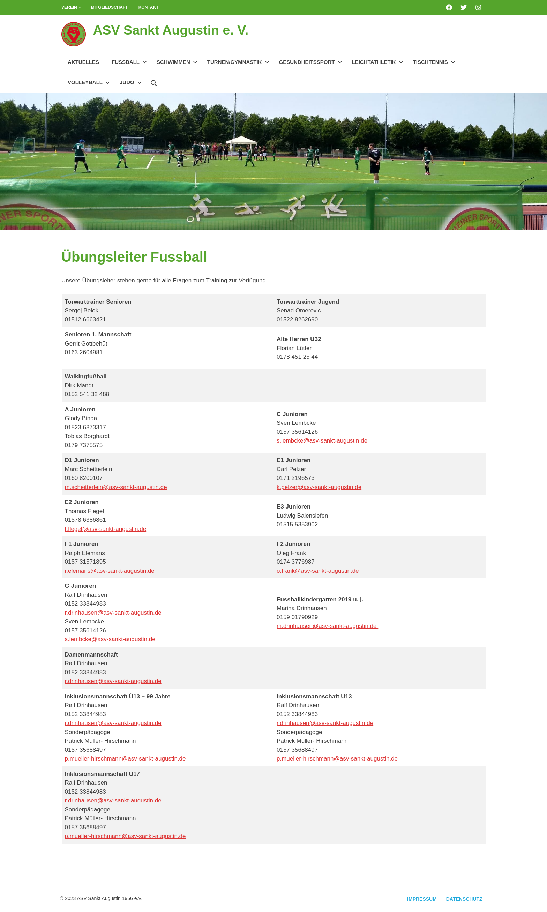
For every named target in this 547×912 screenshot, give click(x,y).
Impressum (421, 899)
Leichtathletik (377, 62)
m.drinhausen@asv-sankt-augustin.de (327, 626)
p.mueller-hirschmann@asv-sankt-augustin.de (125, 758)
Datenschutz (464, 899)
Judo (131, 82)
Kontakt (148, 7)
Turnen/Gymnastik (238, 62)
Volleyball (89, 82)
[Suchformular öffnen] (154, 82)
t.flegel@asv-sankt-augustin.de (106, 529)
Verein (71, 7)
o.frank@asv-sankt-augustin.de (318, 571)
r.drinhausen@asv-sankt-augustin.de (113, 612)
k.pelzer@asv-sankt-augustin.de (319, 487)
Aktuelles (83, 62)
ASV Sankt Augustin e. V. (171, 30)
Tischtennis (434, 62)
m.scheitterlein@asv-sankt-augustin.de (116, 487)
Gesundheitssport (310, 62)
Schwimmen (177, 62)
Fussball (129, 62)
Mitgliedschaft (109, 7)
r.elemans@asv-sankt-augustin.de (110, 571)
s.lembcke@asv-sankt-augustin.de (322, 440)
